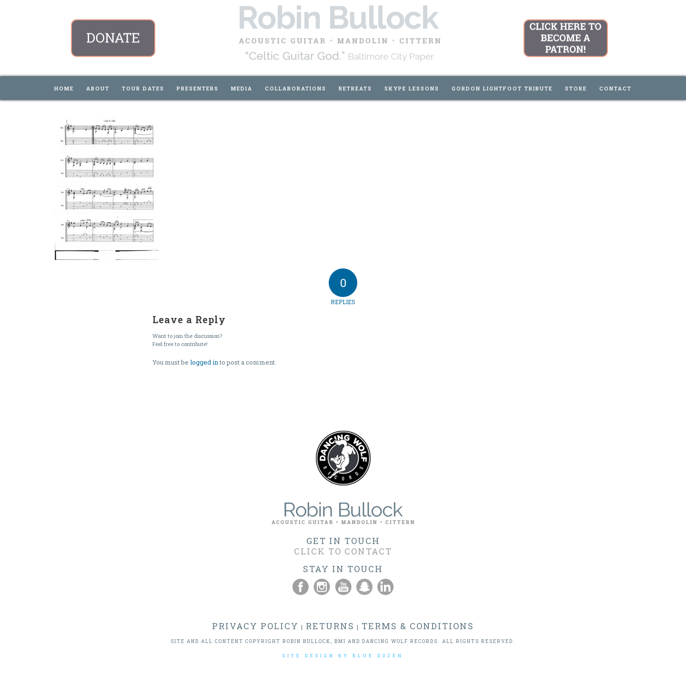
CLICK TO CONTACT (343, 551)
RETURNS (330, 626)
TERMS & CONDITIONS (418, 626)
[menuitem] (64, 88)
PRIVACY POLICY (255, 626)
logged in (204, 362)
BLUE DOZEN (378, 655)
